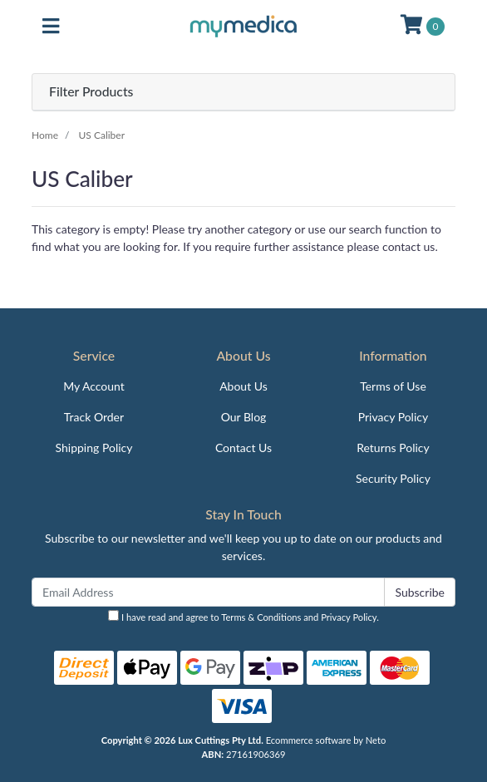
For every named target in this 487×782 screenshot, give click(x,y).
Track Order (94, 417)
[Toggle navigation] (51, 26)
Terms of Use (393, 386)
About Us (243, 386)
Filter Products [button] (91, 91)
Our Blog (244, 417)
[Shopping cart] (422, 26)
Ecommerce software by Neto (326, 740)
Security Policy (393, 478)
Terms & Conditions (261, 617)
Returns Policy (393, 447)
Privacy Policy (393, 417)
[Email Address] (208, 592)
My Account (94, 386)
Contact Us (243, 447)
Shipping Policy (94, 447)
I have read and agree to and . (243, 616)
